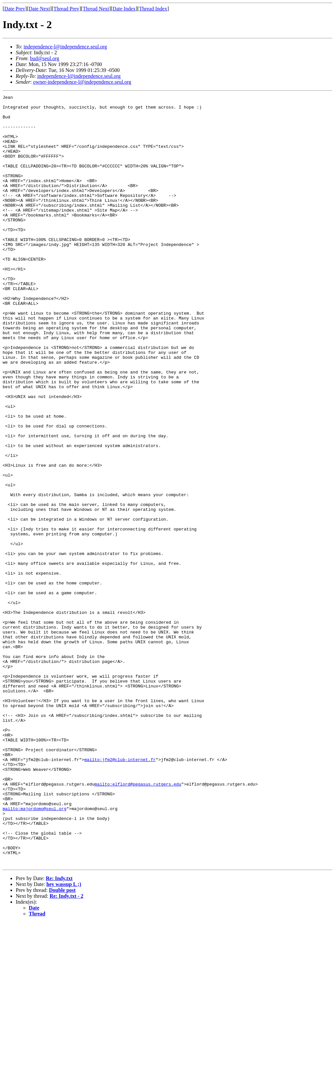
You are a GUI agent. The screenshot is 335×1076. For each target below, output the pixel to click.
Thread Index (153, 8)
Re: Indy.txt (59, 1032)
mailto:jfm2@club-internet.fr (120, 893)
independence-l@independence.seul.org (65, 46)
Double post (62, 1044)
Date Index (124, 8)
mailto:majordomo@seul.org (34, 952)
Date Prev (14, 8)
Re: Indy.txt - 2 (66, 1050)
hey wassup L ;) (63, 1038)
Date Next (39, 8)
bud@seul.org (44, 58)
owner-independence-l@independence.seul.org (82, 82)
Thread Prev (66, 8)
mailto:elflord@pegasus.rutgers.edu (138, 922)
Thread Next (96, 8)
